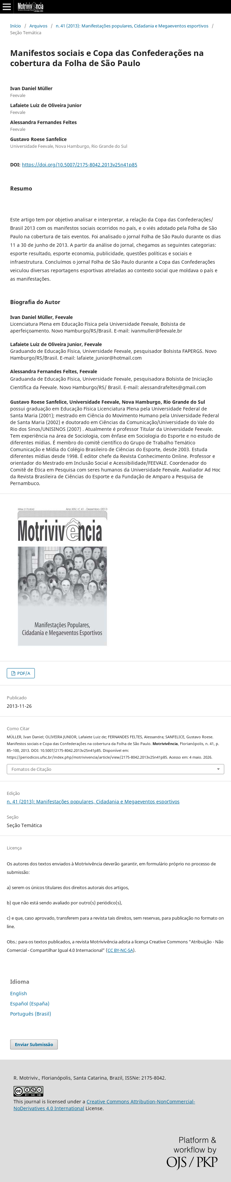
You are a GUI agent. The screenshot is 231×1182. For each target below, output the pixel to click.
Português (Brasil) (30, 1013)
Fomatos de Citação (31, 769)
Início (15, 26)
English (18, 993)
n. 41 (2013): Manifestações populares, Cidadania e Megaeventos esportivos (132, 26)
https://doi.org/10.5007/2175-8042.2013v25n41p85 (79, 164)
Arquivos (38, 26)
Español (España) (29, 1003)
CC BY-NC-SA (120, 950)
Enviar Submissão (34, 1044)
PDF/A (23, 673)
